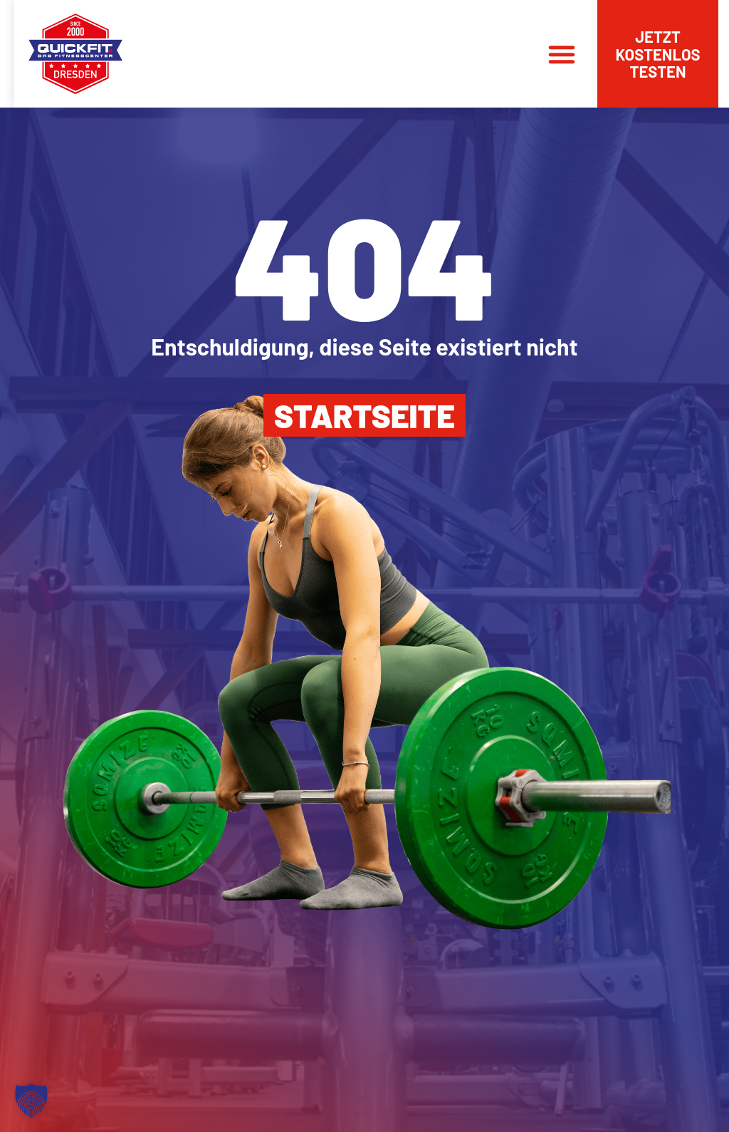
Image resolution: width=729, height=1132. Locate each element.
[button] (561, 54)
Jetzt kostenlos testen (657, 53)
